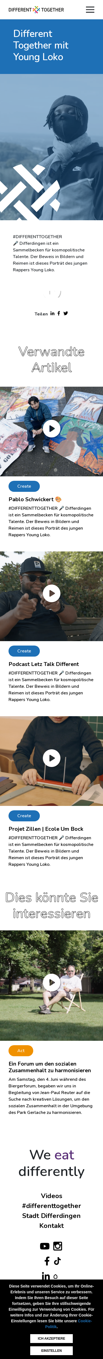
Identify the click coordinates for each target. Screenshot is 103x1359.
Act (20, 1051)
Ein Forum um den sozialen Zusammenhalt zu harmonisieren (50, 1067)
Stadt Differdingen (51, 1215)
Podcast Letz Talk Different (44, 664)
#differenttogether (51, 1205)
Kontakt (51, 1225)
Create (24, 486)
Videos (51, 1195)
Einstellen (51, 1351)
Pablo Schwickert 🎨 (35, 499)
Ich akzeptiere (51, 1339)
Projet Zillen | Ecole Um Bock (46, 829)
